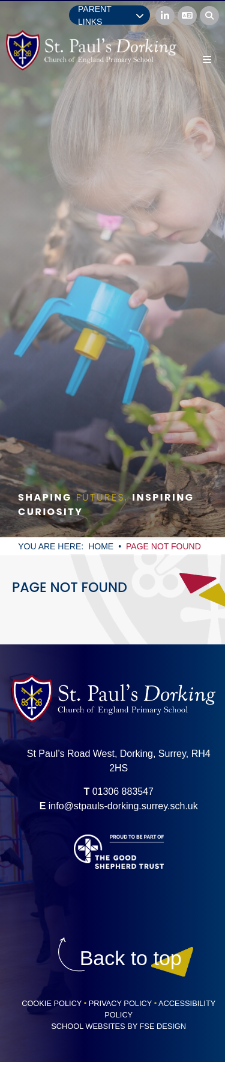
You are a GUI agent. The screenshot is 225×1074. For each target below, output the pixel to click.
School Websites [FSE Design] (88, 1026)
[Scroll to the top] (131, 958)
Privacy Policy (120, 1003)
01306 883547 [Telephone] (123, 791)
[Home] (91, 50)
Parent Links (111, 15)
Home (100, 546)
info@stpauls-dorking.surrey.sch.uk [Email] (123, 806)
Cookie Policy (52, 1003)
